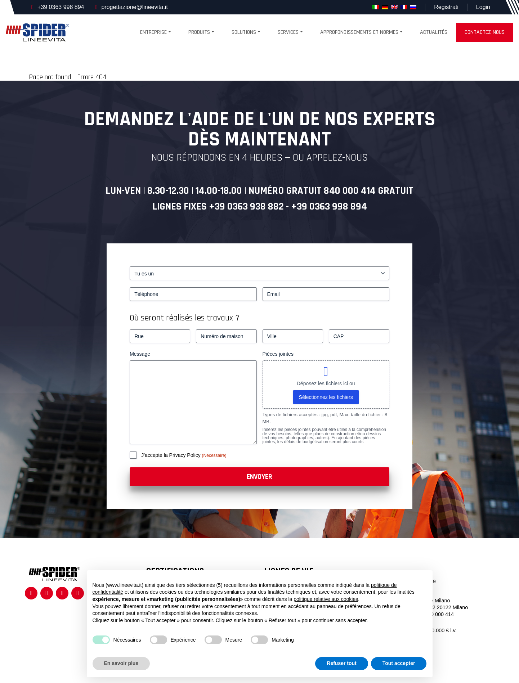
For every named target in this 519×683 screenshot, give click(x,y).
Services (288, 32)
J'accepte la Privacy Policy (171, 455)
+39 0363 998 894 (60, 7)
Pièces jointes (278, 354)
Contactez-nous (485, 32)
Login (483, 7)
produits (199, 32)
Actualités (433, 32)
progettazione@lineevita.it (134, 7)
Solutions (244, 32)
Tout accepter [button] (398, 663)
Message (140, 354)
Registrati (446, 7)
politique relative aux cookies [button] (326, 599)
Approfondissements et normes (359, 32)
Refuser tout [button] (341, 663)
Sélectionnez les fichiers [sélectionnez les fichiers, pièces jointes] (326, 397)
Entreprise (153, 32)
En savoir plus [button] (121, 663)
